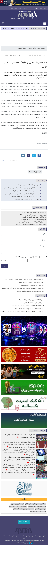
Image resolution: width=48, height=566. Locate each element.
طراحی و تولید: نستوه (25, 543)
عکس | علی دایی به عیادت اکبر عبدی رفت (32, 285)
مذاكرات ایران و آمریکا (38, 28)
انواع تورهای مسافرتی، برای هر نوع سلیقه (33, 219)
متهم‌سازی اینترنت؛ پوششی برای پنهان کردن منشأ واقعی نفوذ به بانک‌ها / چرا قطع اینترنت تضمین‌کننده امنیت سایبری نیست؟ (18, 452)
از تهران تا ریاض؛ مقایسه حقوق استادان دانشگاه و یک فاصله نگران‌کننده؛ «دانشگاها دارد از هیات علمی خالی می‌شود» (19, 460)
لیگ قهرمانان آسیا (35, 172)
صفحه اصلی (41, 48)
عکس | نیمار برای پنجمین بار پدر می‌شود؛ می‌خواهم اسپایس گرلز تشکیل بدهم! (23, 288)
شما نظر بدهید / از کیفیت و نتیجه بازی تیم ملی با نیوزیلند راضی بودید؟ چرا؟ (20, 436)
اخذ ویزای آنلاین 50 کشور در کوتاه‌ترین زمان (32, 222)
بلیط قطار (16, 509)
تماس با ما (25, 8)
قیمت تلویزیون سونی (17, 504)
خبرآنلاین (24, 15)
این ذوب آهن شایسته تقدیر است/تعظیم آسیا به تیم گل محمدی (22, 194)
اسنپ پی (31, 509)
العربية (41, 8)
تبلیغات (15, 8)
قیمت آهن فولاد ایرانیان (38, 511)
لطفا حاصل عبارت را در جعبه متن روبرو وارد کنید (31, 257)
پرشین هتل (23, 509)
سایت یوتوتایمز (41, 506)
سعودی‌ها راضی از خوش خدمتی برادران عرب (25, 64)
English (36, 8)
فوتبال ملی (21, 48)
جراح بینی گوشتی (40, 509)
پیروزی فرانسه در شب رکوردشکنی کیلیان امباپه (31, 282)
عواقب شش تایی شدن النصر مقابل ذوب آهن (27, 200)
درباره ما (20, 8)
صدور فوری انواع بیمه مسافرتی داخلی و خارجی (31, 224)
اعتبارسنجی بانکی (21, 506)
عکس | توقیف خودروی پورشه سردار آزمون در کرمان (30, 291)
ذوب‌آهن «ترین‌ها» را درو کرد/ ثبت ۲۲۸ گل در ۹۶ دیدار (24, 197)
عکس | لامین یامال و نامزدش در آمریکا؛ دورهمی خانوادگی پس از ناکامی (24, 280)
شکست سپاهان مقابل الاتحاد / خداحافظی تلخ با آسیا (25, 191)
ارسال (4, 266)
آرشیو (12, 8)
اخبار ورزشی (31, 48)
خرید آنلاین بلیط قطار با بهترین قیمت (34, 217)
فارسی (45, 8)
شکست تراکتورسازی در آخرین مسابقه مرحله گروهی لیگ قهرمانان (21, 188)
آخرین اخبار (41, 275)
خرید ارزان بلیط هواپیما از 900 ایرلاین (34, 212)
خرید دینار (12, 506)
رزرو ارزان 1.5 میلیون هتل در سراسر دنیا (33, 215)
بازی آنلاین (28, 504)
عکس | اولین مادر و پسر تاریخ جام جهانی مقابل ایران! (29, 309)
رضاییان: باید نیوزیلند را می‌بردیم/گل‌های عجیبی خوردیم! (18, 472)
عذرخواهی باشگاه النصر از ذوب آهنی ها (28, 185)
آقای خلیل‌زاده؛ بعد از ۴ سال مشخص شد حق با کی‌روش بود (28, 306)
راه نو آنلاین (35, 504)
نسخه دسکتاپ (24, 521)
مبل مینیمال (32, 506)
